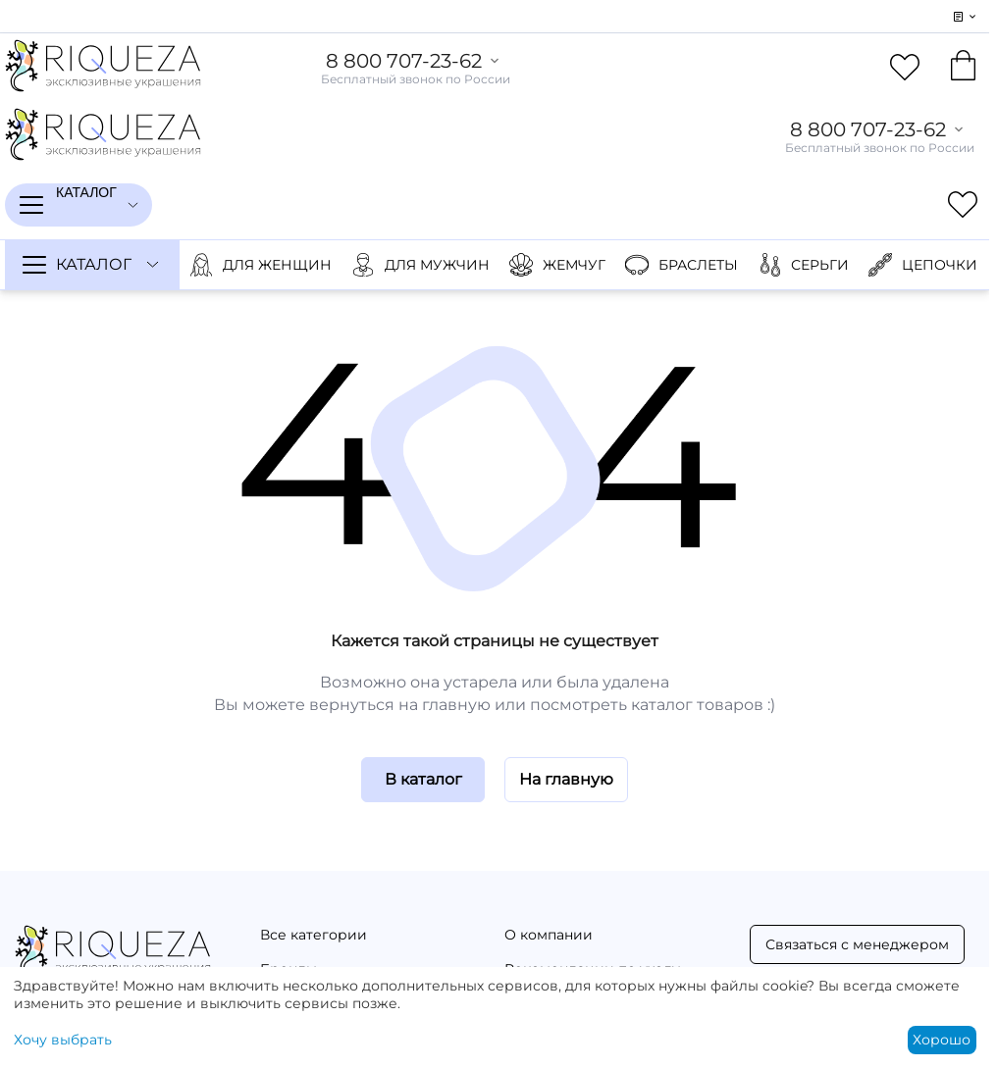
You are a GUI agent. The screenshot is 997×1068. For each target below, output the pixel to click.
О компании (548, 934)
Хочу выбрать (63, 1039)
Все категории (313, 934)
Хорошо (942, 1039)
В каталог (423, 779)
